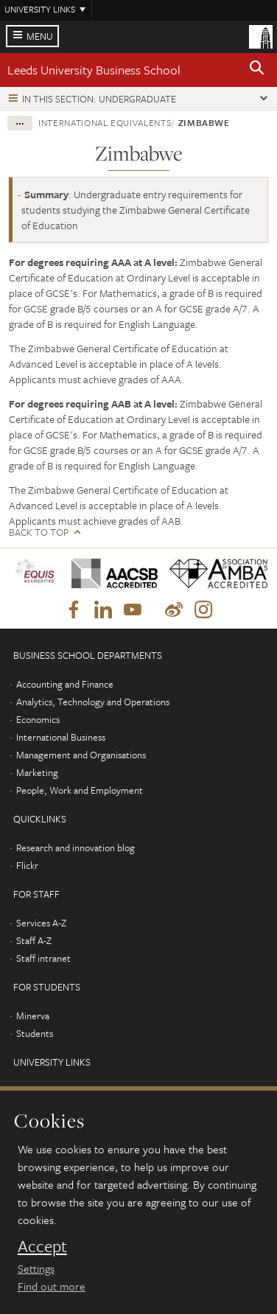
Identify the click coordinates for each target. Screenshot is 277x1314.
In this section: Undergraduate (99, 98)
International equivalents (104, 122)
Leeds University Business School (93, 69)
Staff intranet (43, 958)
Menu (40, 36)
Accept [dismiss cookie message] (42, 1246)
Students (34, 1033)
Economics (38, 719)
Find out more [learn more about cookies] (51, 1286)
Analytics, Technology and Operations (92, 701)
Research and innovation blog (75, 847)
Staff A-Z (34, 940)
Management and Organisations (81, 754)
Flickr (27, 865)
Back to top (39, 532)
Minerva (32, 1015)
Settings (36, 1268)
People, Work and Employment (79, 790)
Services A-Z (41, 922)
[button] (257, 70)
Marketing (37, 772)
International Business (60, 737)
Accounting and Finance (64, 684)
